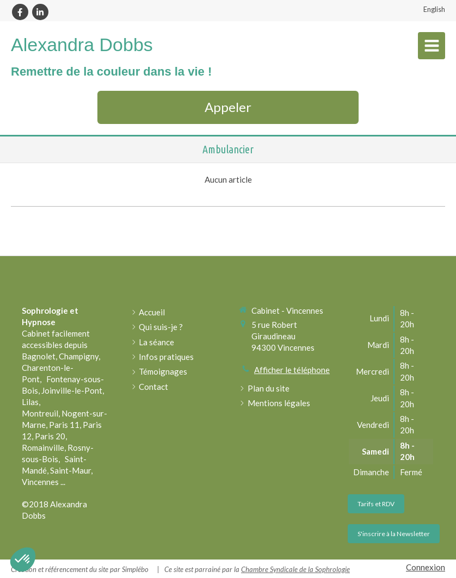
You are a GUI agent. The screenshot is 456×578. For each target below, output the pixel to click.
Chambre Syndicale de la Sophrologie (295, 569)
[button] (23, 559)
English (434, 9)
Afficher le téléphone (292, 370)
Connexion (425, 567)
